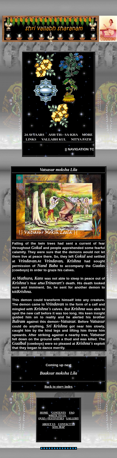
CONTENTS (59, 412)
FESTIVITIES (56, 418)
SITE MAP (58, 427)
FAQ (71, 412)
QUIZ (41, 418)
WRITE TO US (57, 415)
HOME (44, 412)
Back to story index (58, 386)
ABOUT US (48, 424)
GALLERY (72, 418)
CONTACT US (66, 424)
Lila (73, 169)
